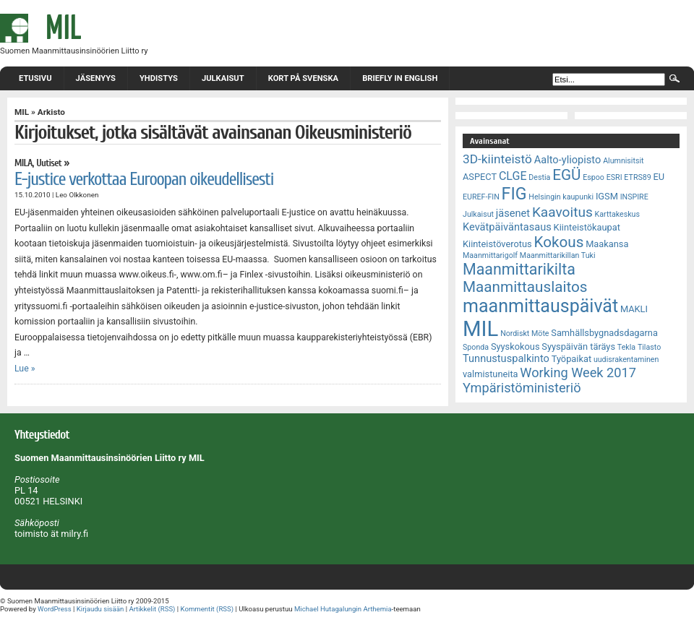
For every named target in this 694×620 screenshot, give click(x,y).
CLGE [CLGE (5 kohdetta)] (513, 176)
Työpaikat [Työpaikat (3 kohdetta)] (571, 358)
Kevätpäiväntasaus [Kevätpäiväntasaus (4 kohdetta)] (507, 226)
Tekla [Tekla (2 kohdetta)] (626, 347)
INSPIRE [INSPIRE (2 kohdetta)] (634, 197)
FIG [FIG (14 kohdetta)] (514, 194)
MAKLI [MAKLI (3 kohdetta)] (634, 308)
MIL (21, 112)
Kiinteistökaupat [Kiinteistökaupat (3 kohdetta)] (587, 227)
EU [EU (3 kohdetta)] (659, 176)
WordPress (55, 609)
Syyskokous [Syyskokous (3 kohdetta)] (515, 346)
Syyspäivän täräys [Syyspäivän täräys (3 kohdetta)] (578, 346)
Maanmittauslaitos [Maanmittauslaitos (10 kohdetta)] (525, 287)
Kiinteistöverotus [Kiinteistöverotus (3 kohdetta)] (497, 243)
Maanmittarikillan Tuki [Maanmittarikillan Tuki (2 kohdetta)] (558, 255)
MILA (23, 163)
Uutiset (48, 163)
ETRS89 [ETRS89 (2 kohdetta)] (637, 177)
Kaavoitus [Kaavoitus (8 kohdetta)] (562, 212)
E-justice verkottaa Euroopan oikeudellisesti (143, 179)
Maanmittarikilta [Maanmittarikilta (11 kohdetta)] (519, 269)
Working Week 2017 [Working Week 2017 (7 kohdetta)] (578, 372)
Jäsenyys (96, 78)
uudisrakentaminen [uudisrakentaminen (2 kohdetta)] (626, 359)
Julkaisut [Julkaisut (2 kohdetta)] (478, 214)
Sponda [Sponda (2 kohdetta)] (476, 347)
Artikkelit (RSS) (152, 609)
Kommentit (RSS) (207, 609)
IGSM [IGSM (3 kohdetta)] (607, 196)
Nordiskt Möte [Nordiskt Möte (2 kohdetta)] (524, 333)
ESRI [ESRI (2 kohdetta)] (614, 177)
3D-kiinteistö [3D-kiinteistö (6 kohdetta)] (497, 159)
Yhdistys (159, 78)
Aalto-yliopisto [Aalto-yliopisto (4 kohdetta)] (567, 159)
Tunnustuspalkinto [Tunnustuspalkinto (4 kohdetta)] (506, 358)
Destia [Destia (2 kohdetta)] (539, 177)
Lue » (24, 368)
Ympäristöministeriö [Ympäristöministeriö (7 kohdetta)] (522, 387)
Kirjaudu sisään (100, 609)
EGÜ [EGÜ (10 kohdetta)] (566, 175)
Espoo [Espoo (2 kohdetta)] (593, 177)
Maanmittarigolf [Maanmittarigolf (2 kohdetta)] (490, 255)
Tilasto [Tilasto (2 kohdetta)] (649, 347)
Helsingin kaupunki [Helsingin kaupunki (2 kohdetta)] (561, 197)
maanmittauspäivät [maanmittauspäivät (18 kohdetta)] (540, 306)
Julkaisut (223, 78)
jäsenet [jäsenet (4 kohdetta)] (513, 213)
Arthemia (377, 609)
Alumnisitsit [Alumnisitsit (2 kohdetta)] (623, 160)
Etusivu (35, 78)
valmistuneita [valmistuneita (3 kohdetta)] (490, 374)
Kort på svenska (303, 78)
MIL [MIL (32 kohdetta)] (480, 329)
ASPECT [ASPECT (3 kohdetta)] (480, 176)
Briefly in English (399, 78)
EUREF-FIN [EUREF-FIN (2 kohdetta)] (481, 197)
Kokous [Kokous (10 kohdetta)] (558, 242)
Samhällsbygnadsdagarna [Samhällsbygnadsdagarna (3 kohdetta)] (604, 332)
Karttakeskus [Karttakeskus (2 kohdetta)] (617, 214)
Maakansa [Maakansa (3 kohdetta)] (607, 243)
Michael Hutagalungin (327, 609)
